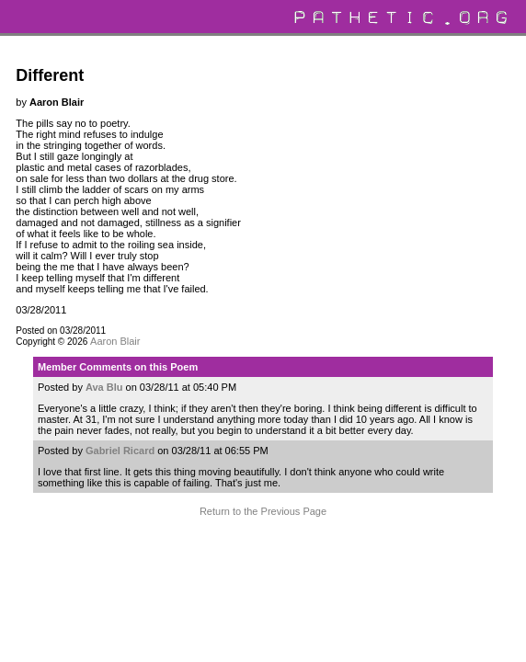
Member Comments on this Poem (118, 366)
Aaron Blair (115, 341)
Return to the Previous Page (263, 511)
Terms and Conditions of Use (262, 551)
